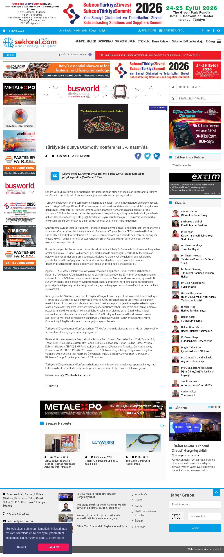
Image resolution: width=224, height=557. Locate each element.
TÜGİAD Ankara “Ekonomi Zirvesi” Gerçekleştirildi (190, 448)
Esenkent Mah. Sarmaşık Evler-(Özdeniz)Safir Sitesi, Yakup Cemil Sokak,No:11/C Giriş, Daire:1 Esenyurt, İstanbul (25, 500)
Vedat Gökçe (188, 391)
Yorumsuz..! (188, 395)
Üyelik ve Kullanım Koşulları (145, 513)
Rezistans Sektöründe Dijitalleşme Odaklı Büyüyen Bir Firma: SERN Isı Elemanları (101, 506)
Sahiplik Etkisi (188, 286)
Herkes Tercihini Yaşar (193, 310)
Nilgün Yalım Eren (191, 347)
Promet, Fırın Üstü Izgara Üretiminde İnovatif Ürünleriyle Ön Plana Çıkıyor (98, 517)
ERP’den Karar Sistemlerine (196, 341)
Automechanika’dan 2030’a (196, 385)
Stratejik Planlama (191, 320)
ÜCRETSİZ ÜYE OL (171, 30)
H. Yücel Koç (188, 306)
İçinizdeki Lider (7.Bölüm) (195, 351)
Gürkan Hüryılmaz (191, 293)
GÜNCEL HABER (85, 41)
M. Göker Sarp (189, 337)
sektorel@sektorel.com (19, 521)
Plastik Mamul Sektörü (194, 225)
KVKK (138, 505)
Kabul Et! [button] (53, 547)
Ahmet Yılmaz (189, 211)
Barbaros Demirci (191, 221)
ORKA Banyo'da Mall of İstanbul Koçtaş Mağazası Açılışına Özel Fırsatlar (59, 464)
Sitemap (140, 526)
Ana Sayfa (65, 30)
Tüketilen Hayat (191, 249)
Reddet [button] (21, 547)
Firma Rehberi (160, 41)
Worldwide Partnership (78, 375)
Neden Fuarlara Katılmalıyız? (197, 330)
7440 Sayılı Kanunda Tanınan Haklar (197, 275)
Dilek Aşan (187, 231)
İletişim (103, 30)
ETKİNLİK (143, 41)
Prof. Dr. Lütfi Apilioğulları (196, 367)
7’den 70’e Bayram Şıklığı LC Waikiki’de (101, 462)
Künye (93, 30)
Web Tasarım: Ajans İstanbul (204, 549)
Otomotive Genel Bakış (194, 215)
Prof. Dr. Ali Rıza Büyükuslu (196, 357)
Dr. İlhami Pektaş (191, 255)
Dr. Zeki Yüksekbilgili (193, 283)
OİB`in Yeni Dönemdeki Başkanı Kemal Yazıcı (102, 526)
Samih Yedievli (189, 381)
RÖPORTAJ (105, 41)
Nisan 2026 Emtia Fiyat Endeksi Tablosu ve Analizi (198, 298)
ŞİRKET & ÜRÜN (125, 41)
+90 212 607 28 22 (16, 513)
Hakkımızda (80, 30)
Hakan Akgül (188, 317)
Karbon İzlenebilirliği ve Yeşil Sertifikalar (197, 237)
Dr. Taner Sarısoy (191, 269)
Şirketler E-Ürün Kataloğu (187, 41)
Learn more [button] (56, 537)
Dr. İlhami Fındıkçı (191, 245)
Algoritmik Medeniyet (193, 361)
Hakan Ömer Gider (192, 327)
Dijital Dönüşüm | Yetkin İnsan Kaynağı (197, 373)
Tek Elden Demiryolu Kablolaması (138, 462)
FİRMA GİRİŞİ (147, 30)
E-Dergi (210, 41)
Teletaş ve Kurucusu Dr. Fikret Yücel (197, 261)
